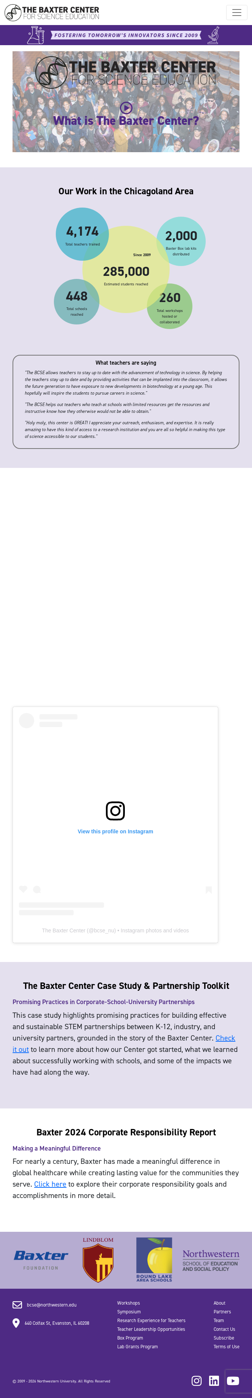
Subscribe (224, 1338)
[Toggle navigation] (236, 12)
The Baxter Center (63, 930)
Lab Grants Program (137, 1346)
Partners (222, 1312)
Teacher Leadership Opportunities (151, 1329)
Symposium (129, 1312)
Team (219, 1320)
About (219, 1303)
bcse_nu (104, 930)
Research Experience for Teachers (151, 1320)
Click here (50, 1184)
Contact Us (224, 1329)
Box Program (130, 1338)
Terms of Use (226, 1346)
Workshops (128, 1303)
